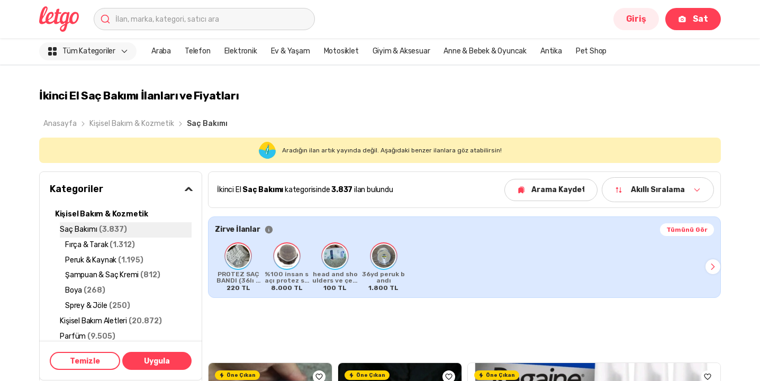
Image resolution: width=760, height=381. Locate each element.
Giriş (636, 19)
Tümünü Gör (687, 229)
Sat (693, 19)
